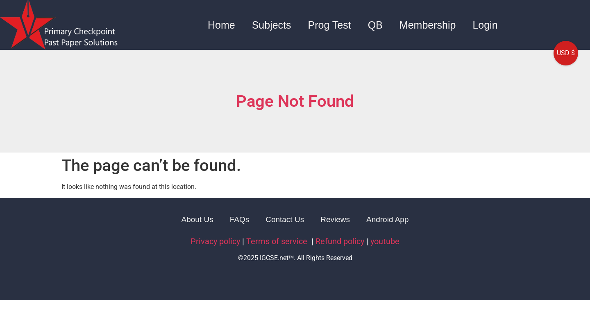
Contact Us (285, 219)
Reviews (335, 219)
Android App (387, 219)
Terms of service (277, 241)
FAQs (240, 219)
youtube (384, 241)
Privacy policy (215, 241)
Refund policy (339, 241)
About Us (197, 219)
